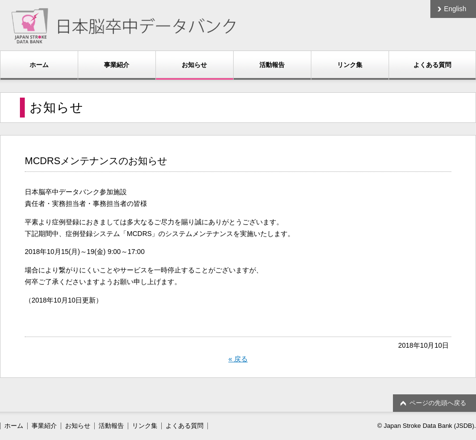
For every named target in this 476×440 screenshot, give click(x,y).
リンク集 (349, 64)
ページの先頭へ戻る (437, 402)
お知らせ (194, 64)
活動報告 (272, 64)
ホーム (39, 64)
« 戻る (238, 359)
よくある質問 (432, 64)
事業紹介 (116, 64)
